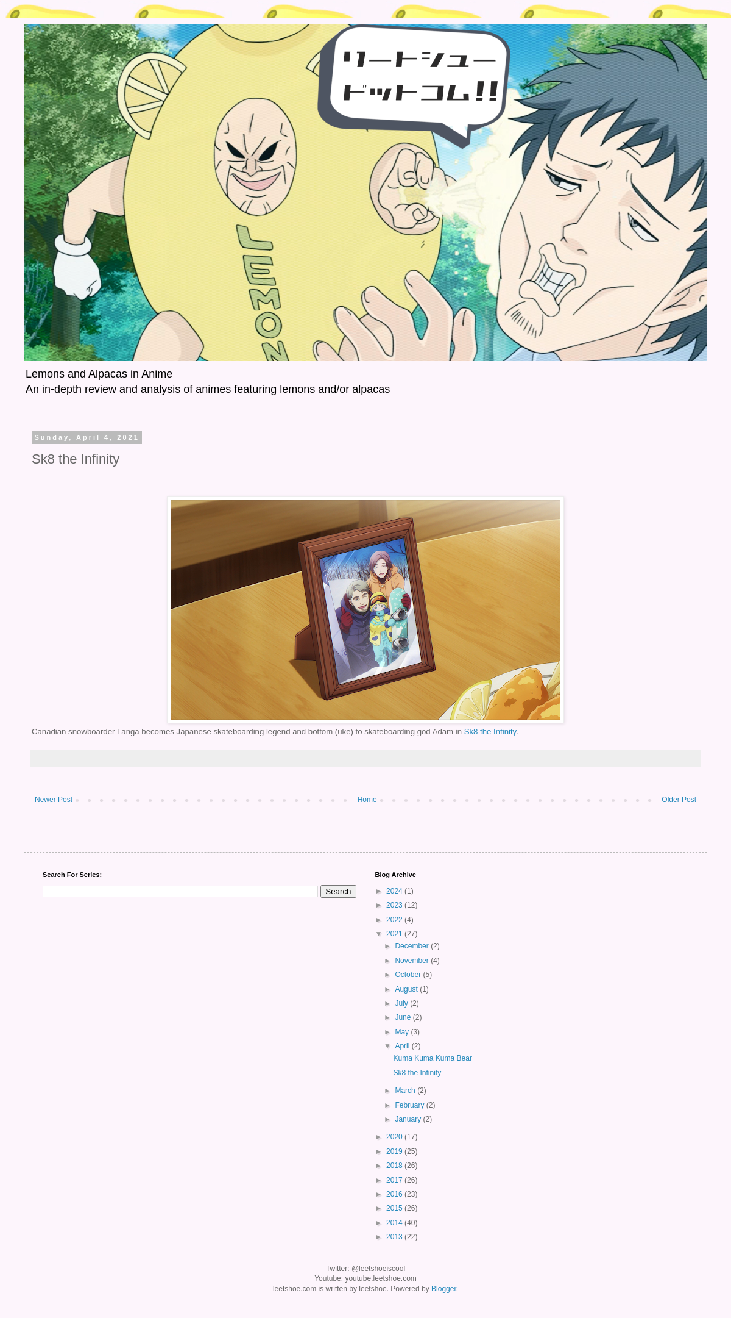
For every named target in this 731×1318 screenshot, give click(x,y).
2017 (395, 1180)
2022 (395, 919)
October (409, 974)
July (402, 1003)
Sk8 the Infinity (490, 731)
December (413, 946)
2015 (395, 1208)
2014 (395, 1223)
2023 (395, 905)
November (413, 960)
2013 (395, 1237)
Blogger (443, 1288)
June (403, 1017)
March (406, 1090)
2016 (395, 1194)
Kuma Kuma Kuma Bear (432, 1058)
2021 (395, 933)
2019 (395, 1151)
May (403, 1032)
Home (367, 799)
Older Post (679, 799)
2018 (395, 1165)
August (407, 989)
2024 (395, 891)
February (410, 1105)
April (403, 1046)
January (409, 1119)
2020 (395, 1137)
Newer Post (53, 799)
